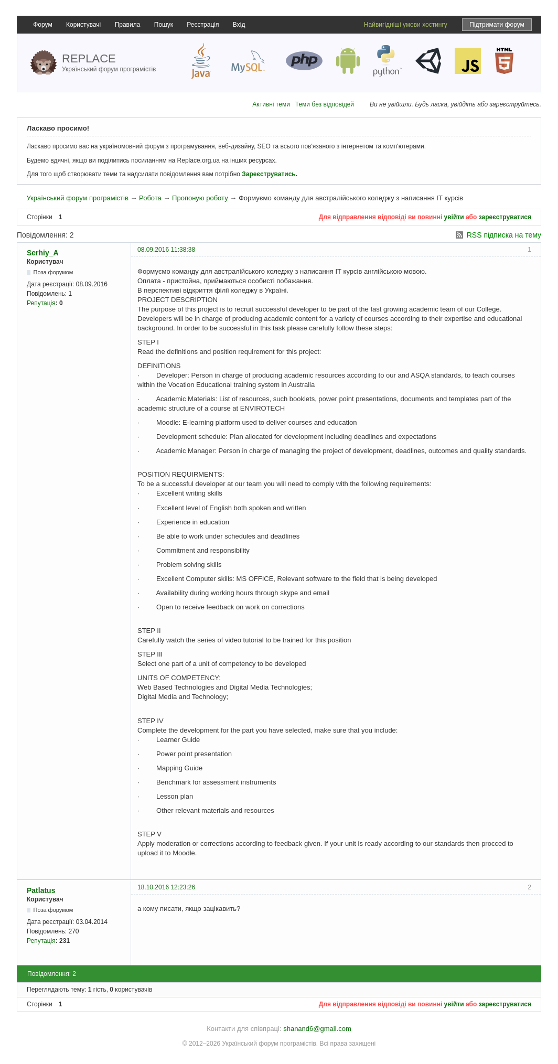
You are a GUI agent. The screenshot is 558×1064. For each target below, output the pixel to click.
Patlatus (41, 890)
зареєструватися (505, 217)
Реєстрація (203, 24)
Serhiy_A (43, 253)
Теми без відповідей (324, 104)
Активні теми (271, 104)
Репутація (41, 303)
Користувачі (83, 24)
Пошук (163, 24)
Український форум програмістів (77, 198)
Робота (150, 198)
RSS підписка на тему (504, 235)
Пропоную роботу (200, 198)
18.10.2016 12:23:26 (166, 887)
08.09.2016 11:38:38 (166, 249)
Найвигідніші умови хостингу (405, 24)
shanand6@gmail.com (317, 1029)
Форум (42, 24)
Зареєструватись (268, 174)
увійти (454, 217)
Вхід (239, 24)
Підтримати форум (496, 24)
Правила (128, 24)
